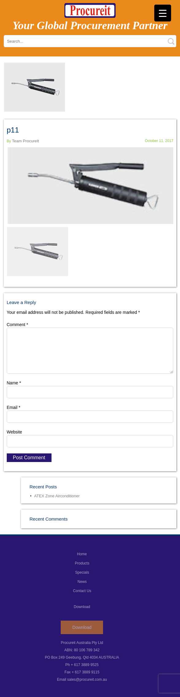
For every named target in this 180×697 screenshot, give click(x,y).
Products (82, 563)
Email (13, 407)
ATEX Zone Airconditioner (57, 496)
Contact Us (82, 591)
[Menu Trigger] (162, 13)
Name (14, 382)
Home (82, 554)
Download (81, 627)
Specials (82, 572)
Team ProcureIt (25, 141)
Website (14, 431)
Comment (17, 324)
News (82, 582)
